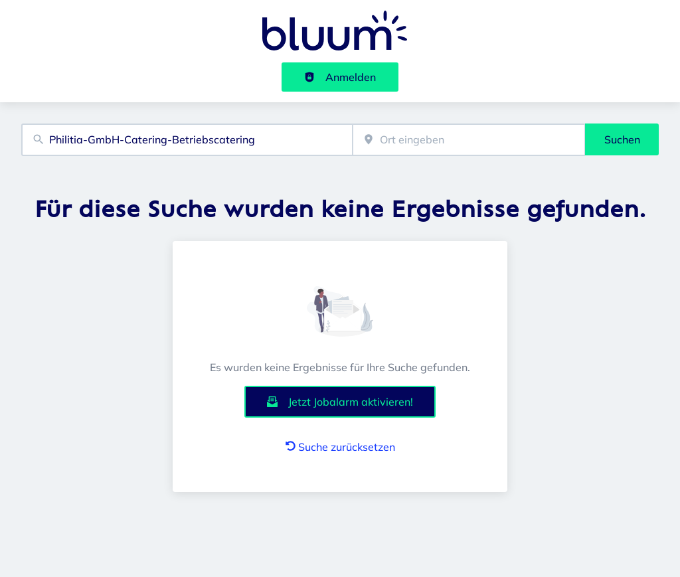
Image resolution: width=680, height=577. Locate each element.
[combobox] (187, 140)
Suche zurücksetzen (340, 446)
